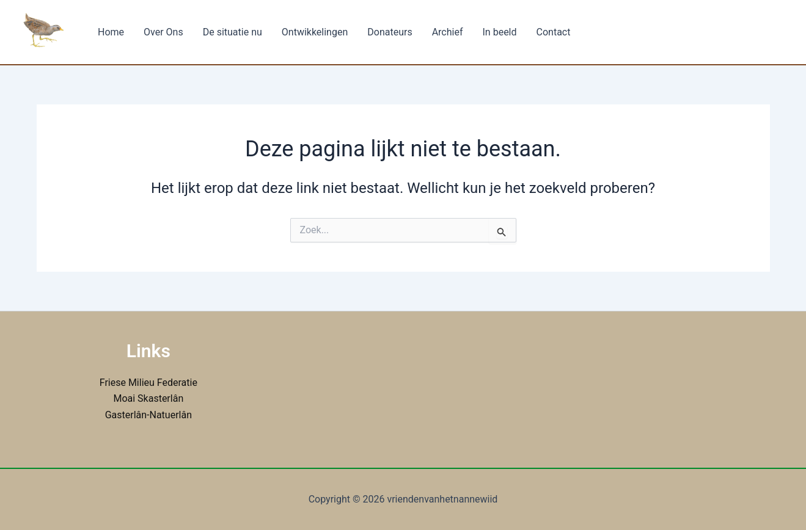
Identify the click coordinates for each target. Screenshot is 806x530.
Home (111, 32)
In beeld (500, 32)
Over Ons (163, 32)
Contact (554, 32)
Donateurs (389, 32)
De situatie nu (232, 32)
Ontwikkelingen (315, 32)
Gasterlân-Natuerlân (148, 415)
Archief (447, 32)
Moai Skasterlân (148, 398)
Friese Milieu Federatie (148, 382)
